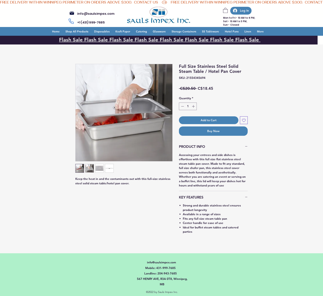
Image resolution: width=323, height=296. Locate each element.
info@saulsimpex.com (95, 13)
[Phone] (71, 21)
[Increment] (193, 106)
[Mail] (71, 13)
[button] (225, 10)
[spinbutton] (188, 106)
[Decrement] (182, 106)
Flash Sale (96, 40)
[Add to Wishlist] (244, 120)
